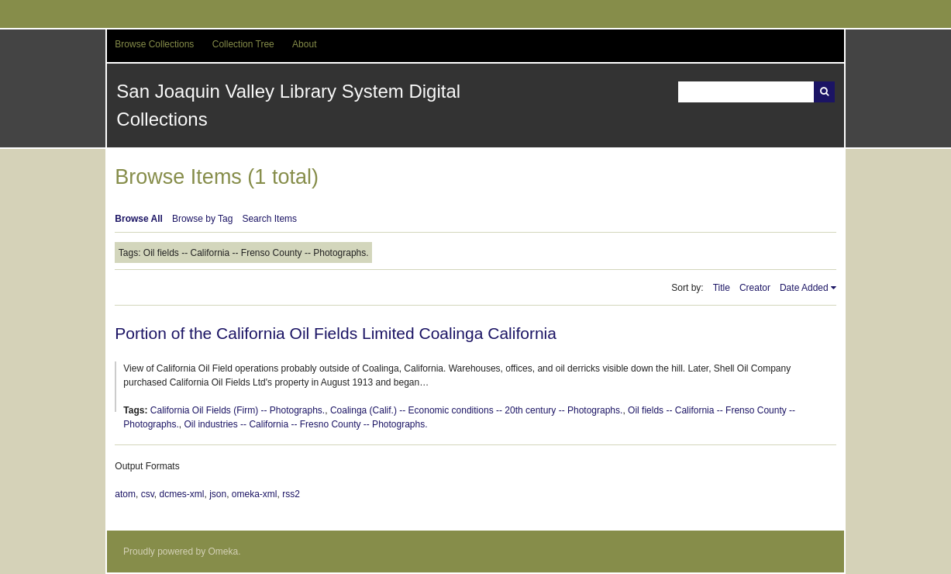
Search (824, 91)
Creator (754, 287)
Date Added (804, 287)
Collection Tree (243, 44)
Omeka (223, 551)
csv (147, 494)
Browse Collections (154, 44)
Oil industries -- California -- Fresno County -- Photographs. (305, 424)
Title (721, 287)
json (217, 494)
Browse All (139, 218)
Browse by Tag (202, 218)
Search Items (269, 218)
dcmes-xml (181, 494)
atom (125, 494)
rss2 (291, 494)
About (304, 44)
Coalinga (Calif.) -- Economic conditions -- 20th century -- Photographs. (476, 410)
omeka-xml (254, 494)
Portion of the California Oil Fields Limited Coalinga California (335, 333)
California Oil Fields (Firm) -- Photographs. (237, 410)
